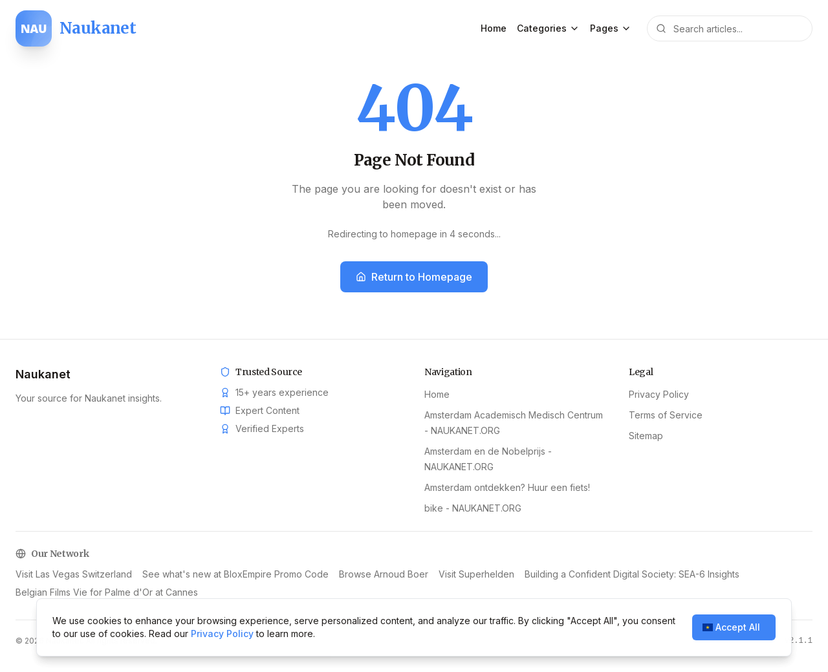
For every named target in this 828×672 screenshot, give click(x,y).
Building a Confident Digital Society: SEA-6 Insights (632, 574)
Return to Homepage (414, 276)
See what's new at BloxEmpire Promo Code (235, 574)
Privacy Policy (659, 394)
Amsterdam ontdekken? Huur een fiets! (507, 487)
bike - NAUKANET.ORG (472, 508)
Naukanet (43, 374)
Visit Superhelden (476, 574)
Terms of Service (666, 414)
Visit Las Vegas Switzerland (74, 574)
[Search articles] (729, 28)
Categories (548, 28)
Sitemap (646, 435)
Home (494, 28)
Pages (610, 28)
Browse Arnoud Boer (383, 574)
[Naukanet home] (76, 28)
